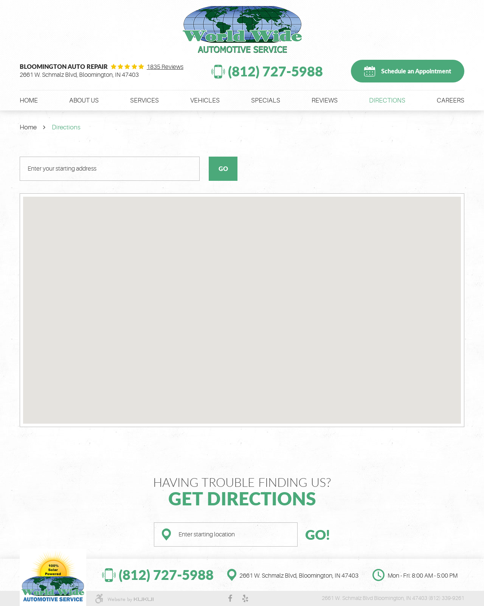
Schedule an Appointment (416, 71)
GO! (317, 534)
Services (144, 100)
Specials (265, 100)
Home (29, 100)
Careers (450, 100)
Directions (387, 100)
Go (223, 168)
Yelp (245, 598)
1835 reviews (165, 67)
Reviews (325, 100)
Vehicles (205, 100)
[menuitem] (29, 100)
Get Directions (242, 498)
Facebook (230, 598)
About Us (84, 100)
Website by (130, 599)
